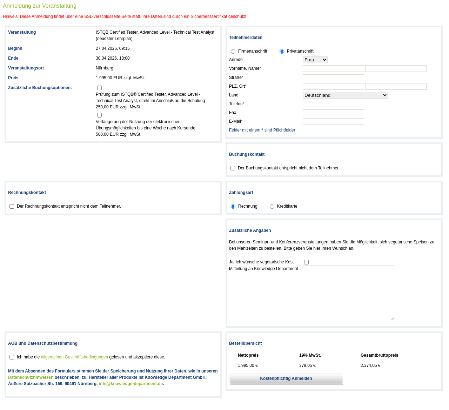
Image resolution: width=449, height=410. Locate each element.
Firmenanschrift (252, 51)
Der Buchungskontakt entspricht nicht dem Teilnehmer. (289, 168)
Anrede (236, 59)
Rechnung (247, 206)
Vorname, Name (245, 68)
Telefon (236, 103)
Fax (232, 112)
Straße (236, 77)
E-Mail (236, 121)
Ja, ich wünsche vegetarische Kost (261, 262)
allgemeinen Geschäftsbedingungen (74, 367)
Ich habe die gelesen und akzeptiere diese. (91, 367)
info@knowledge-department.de (131, 394)
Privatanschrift (300, 51)
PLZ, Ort (238, 86)
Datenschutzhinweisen (30, 387)
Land (234, 95)
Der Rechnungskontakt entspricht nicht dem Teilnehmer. (69, 206)
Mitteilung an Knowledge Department (263, 268)
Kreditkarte (287, 206)
